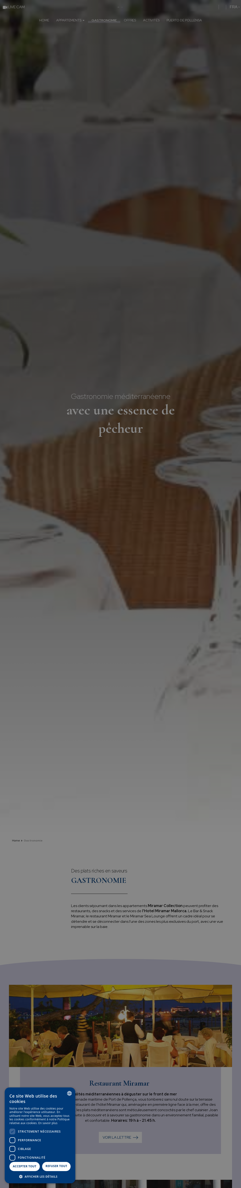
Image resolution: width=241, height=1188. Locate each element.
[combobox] (69, 1093)
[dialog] (40, 1135)
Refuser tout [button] (56, 1166)
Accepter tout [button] (24, 1166)
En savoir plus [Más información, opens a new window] (47, 1123)
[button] (40, 1176)
